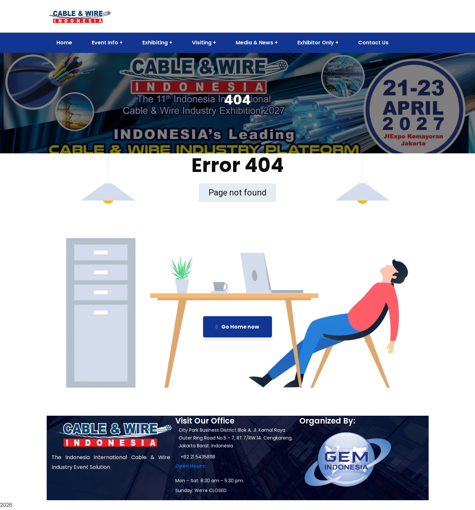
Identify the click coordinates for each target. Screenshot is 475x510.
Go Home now (237, 327)
